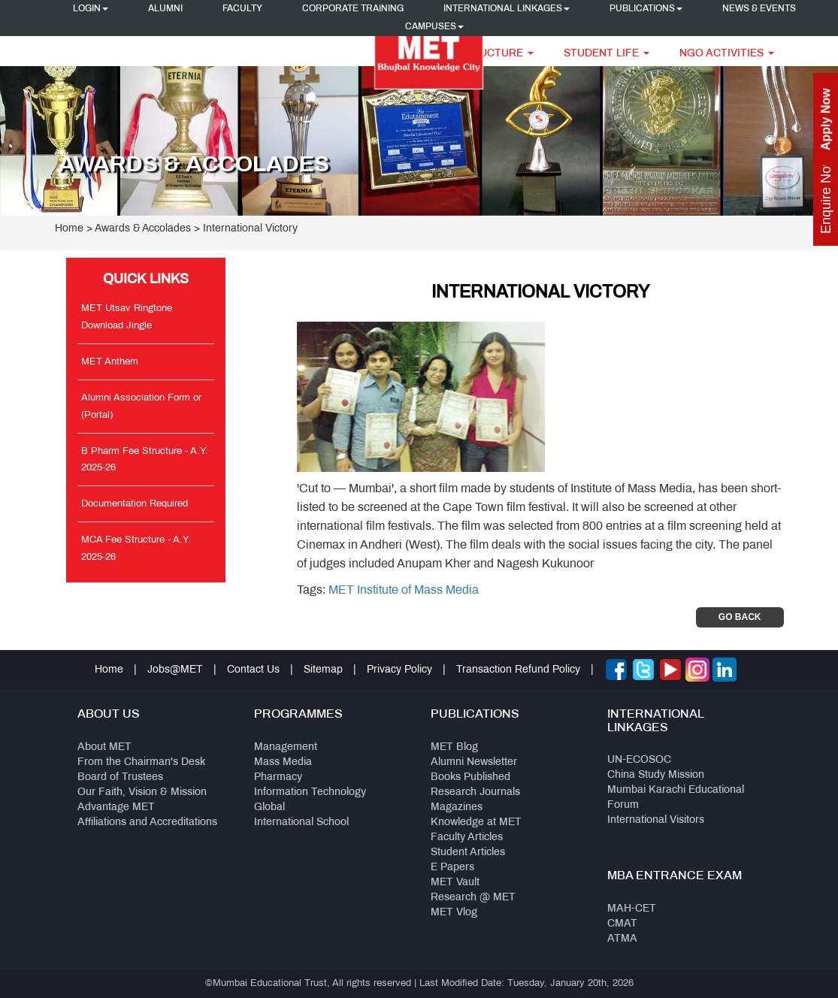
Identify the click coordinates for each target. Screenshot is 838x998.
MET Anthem (109, 362)
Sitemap (323, 670)
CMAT (622, 924)
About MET (104, 747)
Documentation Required (134, 504)
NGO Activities (726, 54)
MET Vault (455, 883)
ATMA (622, 939)
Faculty (242, 9)
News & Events (759, 9)
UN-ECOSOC (639, 760)
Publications (646, 9)
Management (285, 747)
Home (69, 229)
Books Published (470, 777)
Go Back (740, 617)
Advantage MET (116, 807)
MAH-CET (631, 909)
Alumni (165, 9)
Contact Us (253, 670)
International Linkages (506, 9)
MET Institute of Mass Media (403, 590)
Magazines (457, 807)
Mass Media (283, 762)
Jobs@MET (175, 670)
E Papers (452, 867)
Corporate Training (353, 9)
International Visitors (655, 820)
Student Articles (468, 852)
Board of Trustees (120, 777)
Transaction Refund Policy (518, 670)
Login (90, 9)
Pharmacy (278, 777)
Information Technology (310, 792)
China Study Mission (655, 775)
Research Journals (475, 792)
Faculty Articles (467, 837)
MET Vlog (454, 913)
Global (269, 807)
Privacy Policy (399, 670)
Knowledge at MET (476, 822)
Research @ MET (473, 898)
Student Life (606, 54)
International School (301, 822)
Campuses (434, 27)
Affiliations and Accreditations (147, 822)
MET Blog (454, 747)
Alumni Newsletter (474, 762)
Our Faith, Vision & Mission (142, 792)
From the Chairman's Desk (141, 762)
